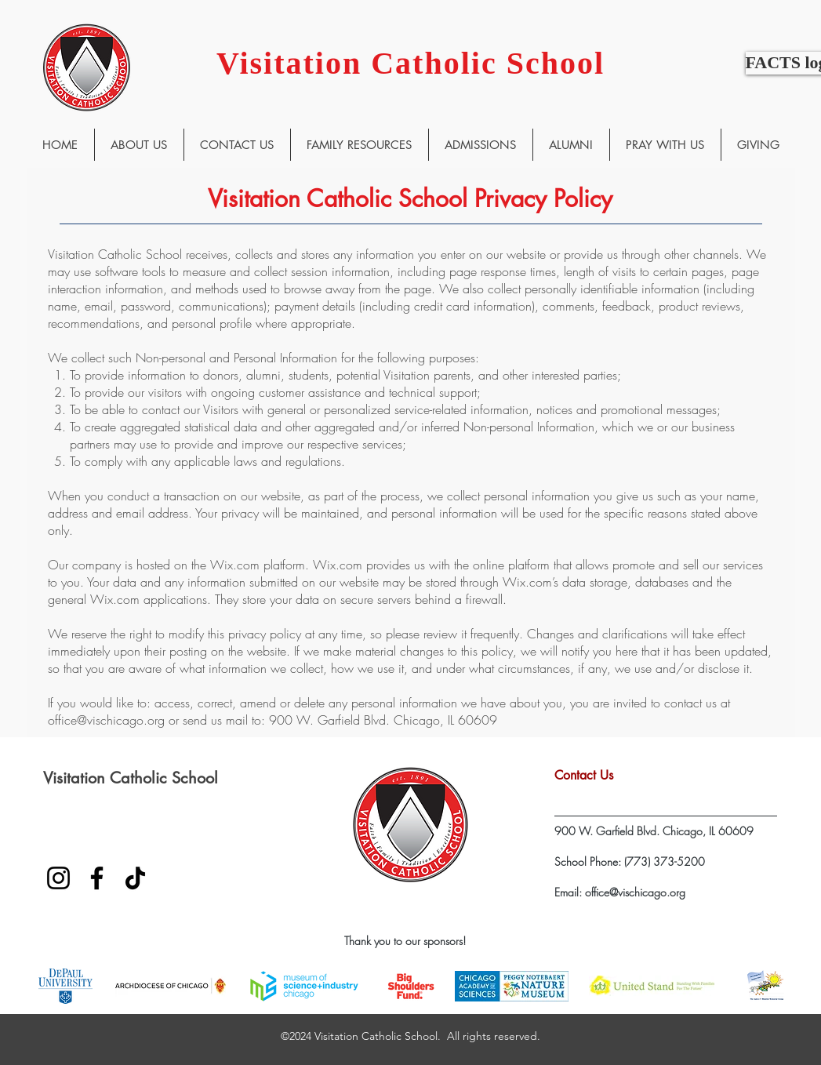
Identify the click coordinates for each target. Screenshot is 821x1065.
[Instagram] (58, 878)
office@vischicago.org (106, 720)
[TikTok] (135, 878)
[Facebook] (97, 878)
